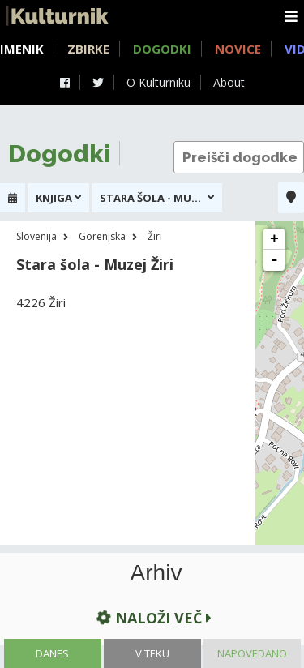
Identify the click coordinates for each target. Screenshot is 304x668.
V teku (152, 653)
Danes (52, 653)
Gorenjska (102, 236)
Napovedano (252, 653)
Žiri (155, 236)
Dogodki (162, 49)
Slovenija (36, 236)
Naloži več (152, 617)
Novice (238, 49)
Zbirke (88, 49)
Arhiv (156, 573)
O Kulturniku (158, 82)
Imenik (22, 49)
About (229, 82)
